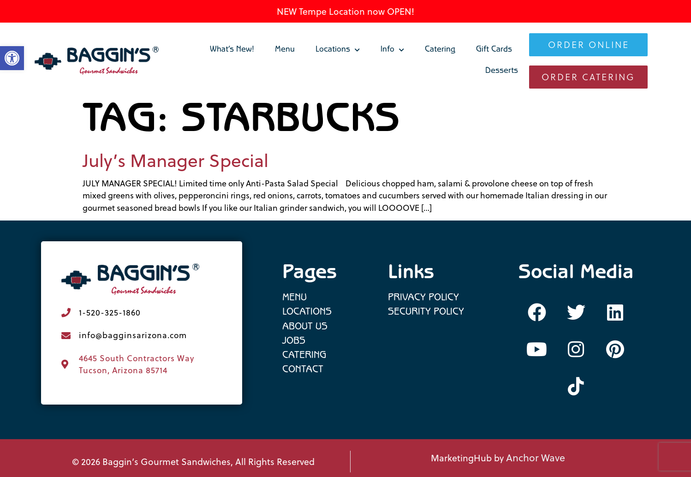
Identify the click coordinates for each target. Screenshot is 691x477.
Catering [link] (440, 50)
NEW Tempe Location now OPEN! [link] (345, 11)
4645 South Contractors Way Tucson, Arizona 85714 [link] (136, 364)
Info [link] (392, 50)
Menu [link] (285, 50)
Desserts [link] (501, 71)
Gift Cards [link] (494, 50)
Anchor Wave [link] (535, 458)
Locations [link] (338, 50)
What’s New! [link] (232, 50)
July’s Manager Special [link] (175, 160)
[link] (97, 61)
